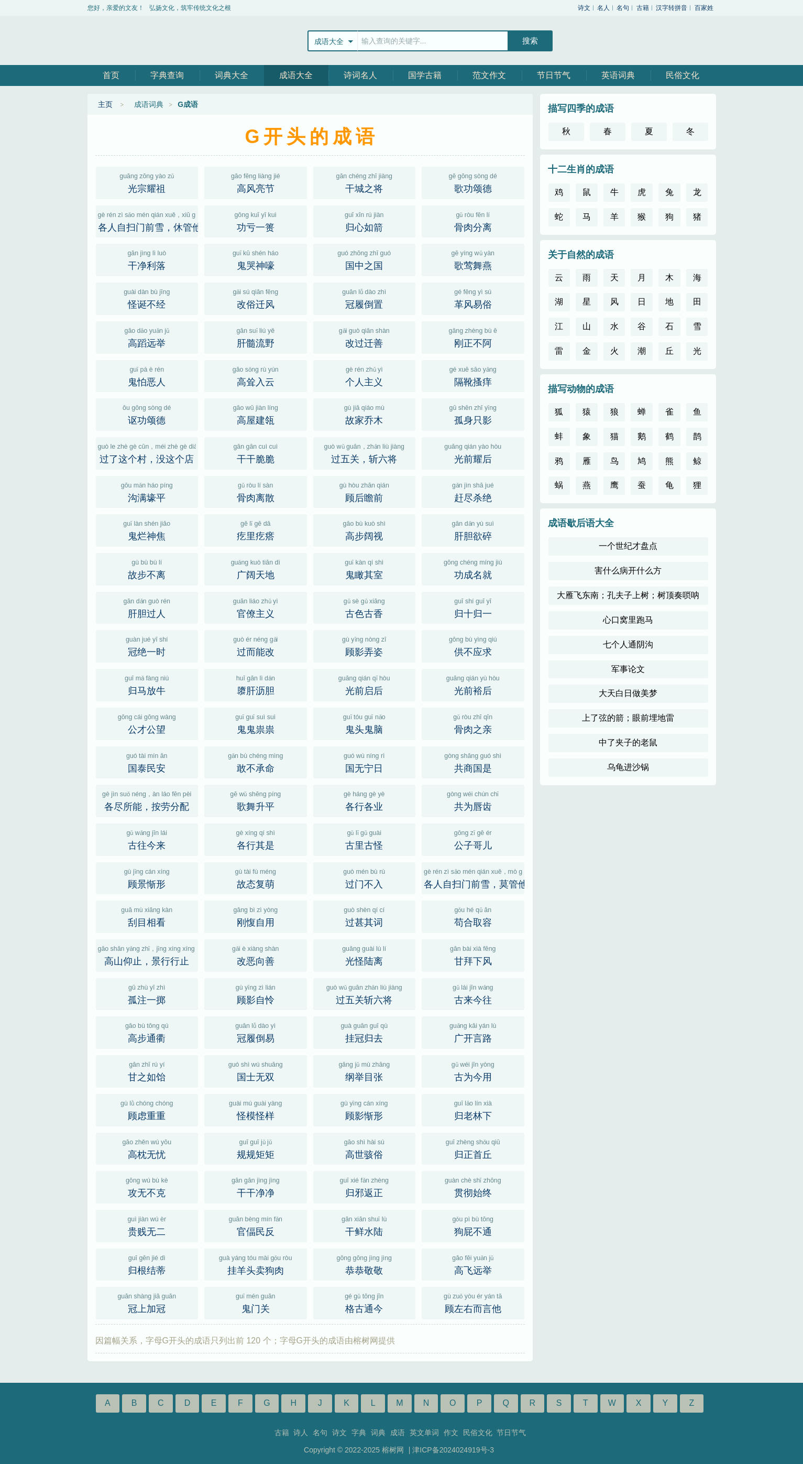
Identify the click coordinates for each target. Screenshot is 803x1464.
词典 (378, 1432)
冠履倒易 (255, 1032)
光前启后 (364, 684)
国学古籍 (425, 75)
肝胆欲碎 (473, 529)
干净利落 (147, 259)
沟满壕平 (147, 491)
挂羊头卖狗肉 (255, 1264)
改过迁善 (364, 336)
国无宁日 (364, 762)
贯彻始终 (473, 1186)
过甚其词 (364, 916)
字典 (358, 1432)
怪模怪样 (255, 1109)
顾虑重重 (147, 1109)
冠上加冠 (147, 1302)
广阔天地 (255, 568)
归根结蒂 (147, 1264)
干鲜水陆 (364, 1225)
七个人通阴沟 (628, 644)
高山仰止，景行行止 (148, 954)
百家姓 (704, 8)
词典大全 (231, 75)
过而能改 (255, 645)
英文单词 (424, 1432)
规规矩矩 (255, 1148)
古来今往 (473, 993)
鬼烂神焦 (147, 529)
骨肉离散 (255, 491)
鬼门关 (255, 1302)
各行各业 (364, 800)
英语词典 (618, 75)
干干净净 (255, 1186)
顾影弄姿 (364, 645)
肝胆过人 (147, 607)
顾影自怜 (255, 993)
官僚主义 (255, 607)
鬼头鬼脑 (364, 723)
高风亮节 (255, 182)
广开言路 (473, 1032)
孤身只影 (473, 414)
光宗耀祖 (147, 182)
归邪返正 (364, 1186)
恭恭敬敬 (364, 1264)
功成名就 (473, 568)
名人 (603, 8)
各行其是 (255, 839)
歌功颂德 (473, 182)
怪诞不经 (147, 298)
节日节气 (553, 75)
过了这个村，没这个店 (148, 452)
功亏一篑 (255, 221)
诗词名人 (360, 75)
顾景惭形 (147, 877)
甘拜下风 (473, 954)
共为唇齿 (473, 800)
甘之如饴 (147, 1070)
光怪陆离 (364, 954)
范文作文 (489, 75)
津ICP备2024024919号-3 (453, 1450)
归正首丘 (473, 1148)
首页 (111, 75)
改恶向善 (255, 954)
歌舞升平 (255, 800)
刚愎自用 (255, 916)
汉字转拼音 (671, 8)
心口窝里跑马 (628, 619)
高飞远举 (473, 1264)
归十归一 (473, 607)
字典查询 (167, 75)
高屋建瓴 (255, 414)
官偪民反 (255, 1225)
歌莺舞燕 (473, 259)
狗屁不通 (473, 1225)
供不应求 (473, 645)
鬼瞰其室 (364, 568)
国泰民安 (147, 762)
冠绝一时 (147, 645)
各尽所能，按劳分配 (147, 800)
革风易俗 (473, 298)
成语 (397, 1432)
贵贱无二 (147, 1225)
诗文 (584, 8)
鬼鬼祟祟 (255, 723)
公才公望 (147, 723)
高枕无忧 (147, 1148)
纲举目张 (364, 1070)
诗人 (300, 1432)
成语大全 (296, 75)
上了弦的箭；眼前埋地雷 (628, 717)
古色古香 (364, 607)
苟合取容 (473, 916)
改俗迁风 (255, 298)
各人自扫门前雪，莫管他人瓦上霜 (474, 877)
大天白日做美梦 (628, 693)
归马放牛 (147, 684)
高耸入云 (255, 375)
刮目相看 (147, 916)
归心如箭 (364, 221)
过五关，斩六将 (364, 452)
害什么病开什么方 (628, 570)
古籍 (642, 8)
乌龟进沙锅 (628, 767)
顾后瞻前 (364, 491)
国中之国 (364, 259)
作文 (451, 1432)
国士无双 (255, 1070)
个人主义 (364, 375)
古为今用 (473, 1070)
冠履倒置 (364, 298)
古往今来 (147, 839)
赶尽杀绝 (473, 491)
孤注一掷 (147, 993)
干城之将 (364, 182)
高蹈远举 (147, 336)
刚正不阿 (473, 336)
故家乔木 (364, 414)
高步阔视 (364, 529)
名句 (623, 8)
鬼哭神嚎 (255, 259)
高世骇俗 (364, 1148)
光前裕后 (473, 684)
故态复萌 (255, 877)
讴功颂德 (147, 414)
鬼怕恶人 (147, 375)
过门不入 (364, 877)
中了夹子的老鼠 (628, 742)
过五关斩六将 (364, 993)
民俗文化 (682, 75)
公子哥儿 (473, 839)
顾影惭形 (364, 1109)
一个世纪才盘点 (628, 545)
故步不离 (147, 568)
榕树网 (134, 40)
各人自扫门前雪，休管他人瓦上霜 (148, 221)
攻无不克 (147, 1186)
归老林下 (473, 1109)
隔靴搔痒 (473, 375)
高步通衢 (147, 1032)
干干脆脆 (255, 452)
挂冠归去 (364, 1032)
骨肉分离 (473, 221)
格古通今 (364, 1302)
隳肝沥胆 (255, 684)
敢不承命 (255, 762)
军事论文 (628, 669)
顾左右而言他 (473, 1302)
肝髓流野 (255, 336)
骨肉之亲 (473, 723)
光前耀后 (473, 452)
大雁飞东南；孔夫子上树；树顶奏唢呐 (628, 595)
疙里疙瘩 (255, 529)
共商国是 (473, 762)
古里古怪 (364, 839)
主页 (105, 104)
